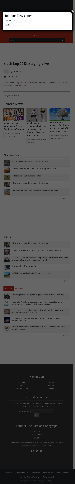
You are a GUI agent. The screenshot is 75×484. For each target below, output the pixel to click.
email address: (10, 20)
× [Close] (72, 11)
